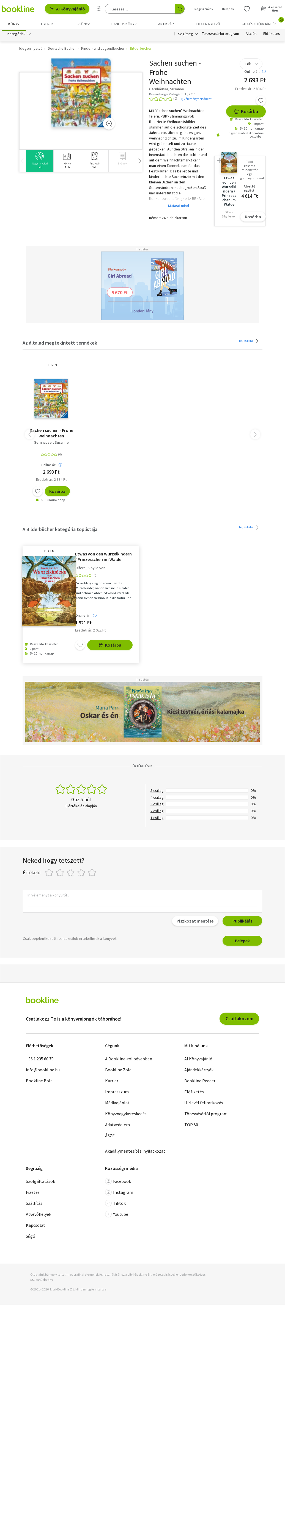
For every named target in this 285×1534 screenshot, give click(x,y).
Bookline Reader (199, 1082)
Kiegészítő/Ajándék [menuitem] (262, 22)
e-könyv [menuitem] (83, 23)
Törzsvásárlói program (220, 35)
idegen (51, 366)
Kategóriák (16, 35)
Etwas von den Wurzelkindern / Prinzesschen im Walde (103, 557)
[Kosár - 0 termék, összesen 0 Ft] (271, 8)
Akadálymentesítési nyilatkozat (135, 1152)
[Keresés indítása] (180, 9)
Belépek (242, 942)
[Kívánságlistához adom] (261, 102)
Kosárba (246, 113)
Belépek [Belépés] (228, 9)
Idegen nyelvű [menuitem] (208, 23)
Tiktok (115, 1204)
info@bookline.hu (43, 1071)
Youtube (116, 1215)
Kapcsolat (35, 1226)
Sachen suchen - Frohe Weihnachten (51, 434)
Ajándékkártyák (198, 1071)
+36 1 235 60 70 (40, 1060)
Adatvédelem (117, 1125)
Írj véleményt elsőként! (196, 100)
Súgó (30, 1237)
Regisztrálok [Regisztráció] (203, 9)
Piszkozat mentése (195, 922)
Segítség (185, 35)
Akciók (251, 35)
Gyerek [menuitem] (47, 23)
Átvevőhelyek (38, 1215)
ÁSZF (109, 1136)
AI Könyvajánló (67, 9)
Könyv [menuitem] (13, 23)
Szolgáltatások (40, 1182)
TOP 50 (191, 1125)
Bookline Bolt (39, 1082)
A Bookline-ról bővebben (128, 1060)
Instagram (119, 1193)
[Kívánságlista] (247, 9)
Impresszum (117, 1093)
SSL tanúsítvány (41, 1281)
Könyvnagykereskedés (126, 1114)
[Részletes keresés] (99, 9)
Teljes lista (249, 342)
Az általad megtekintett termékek (60, 344)
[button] (139, 162)
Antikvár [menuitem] (166, 23)
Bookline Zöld (118, 1071)
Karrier (111, 1082)
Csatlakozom (239, 1020)
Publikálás (242, 922)
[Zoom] (109, 125)
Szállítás (34, 1204)
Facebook (118, 1182)
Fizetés (33, 1193)
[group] (39, 162)
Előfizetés (271, 35)
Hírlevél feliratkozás (203, 1104)
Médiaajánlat (117, 1104)
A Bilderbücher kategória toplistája (60, 530)
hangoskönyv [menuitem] (123, 23)
